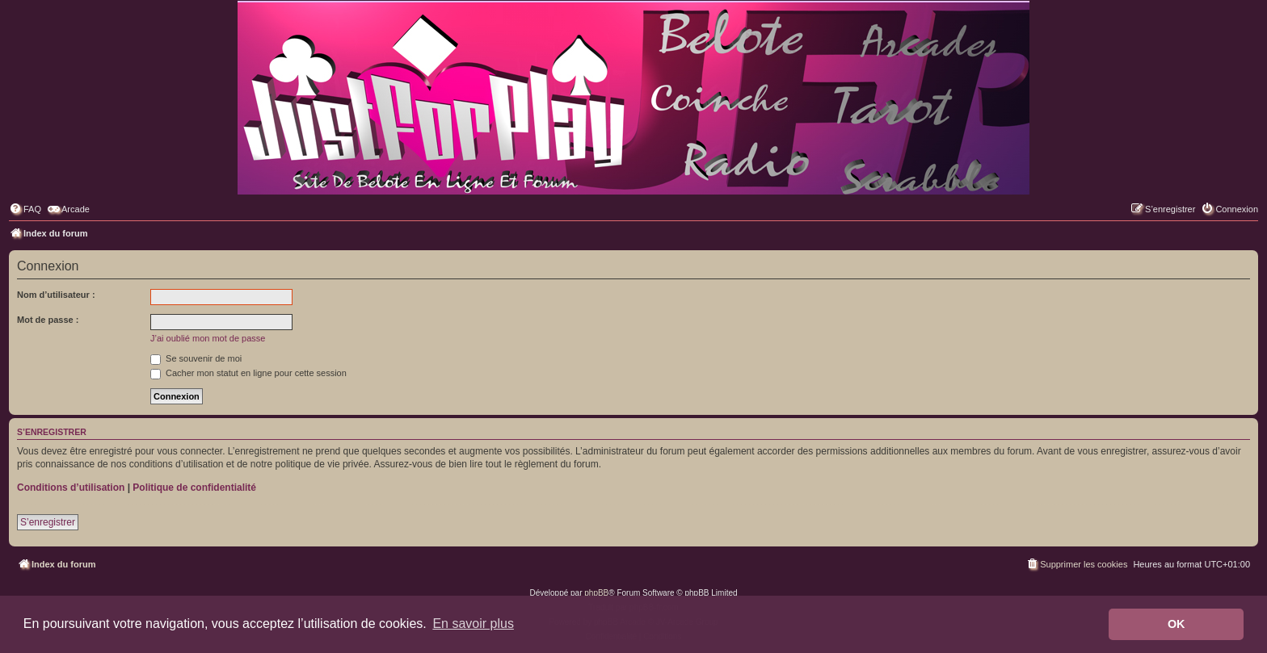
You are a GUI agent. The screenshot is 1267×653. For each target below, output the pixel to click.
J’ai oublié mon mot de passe (207, 338)
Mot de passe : (47, 319)
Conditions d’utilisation (70, 487)
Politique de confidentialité (194, 487)
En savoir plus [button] (473, 623)
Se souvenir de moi (196, 358)
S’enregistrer (47, 522)
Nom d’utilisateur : (56, 294)
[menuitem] (25, 209)
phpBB (596, 592)
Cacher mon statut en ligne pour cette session (248, 373)
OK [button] (1176, 623)
